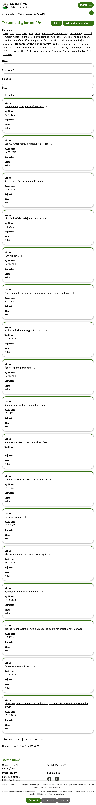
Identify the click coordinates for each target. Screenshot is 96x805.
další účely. (57, 787)
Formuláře (26, 37)
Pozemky (56, 51)
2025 (31, 33)
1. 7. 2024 (9, 637)
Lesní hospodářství (13, 40)
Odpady (64, 47)
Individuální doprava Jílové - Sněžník (53, 37)
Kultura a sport (82, 37)
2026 (37, 33)
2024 (24, 33)
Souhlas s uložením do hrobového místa (28, 442)
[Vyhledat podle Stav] (48, 95)
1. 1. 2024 (9, 226)
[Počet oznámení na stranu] (38, 739)
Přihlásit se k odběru (78, 23)
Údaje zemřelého (16, 517)
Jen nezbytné (49, 800)
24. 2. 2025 (10, 562)
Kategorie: (7, 30)
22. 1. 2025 (10, 525)
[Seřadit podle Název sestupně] (11, 61)
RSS (57, 23)
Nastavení (63, 800)
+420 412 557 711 (58, 765)
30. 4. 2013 (10, 114)
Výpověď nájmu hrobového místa (24, 591)
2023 (18, 33)
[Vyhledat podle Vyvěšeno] (48, 75)
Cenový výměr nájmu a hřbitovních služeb (29, 143)
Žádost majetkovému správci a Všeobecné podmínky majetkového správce (46, 629)
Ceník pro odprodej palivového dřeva (26, 106)
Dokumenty (76, 33)
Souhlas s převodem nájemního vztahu (27, 405)
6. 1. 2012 (9, 301)
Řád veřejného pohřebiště (20, 367)
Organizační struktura (81, 47)
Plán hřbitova (14, 255)
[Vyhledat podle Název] (48, 65)
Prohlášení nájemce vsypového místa (26, 330)
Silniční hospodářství (74, 51)
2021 (5, 33)
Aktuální (9, 128)
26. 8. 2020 (10, 189)
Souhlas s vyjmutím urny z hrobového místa (30, 479)
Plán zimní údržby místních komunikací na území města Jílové (40, 293)
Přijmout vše (33, 800)
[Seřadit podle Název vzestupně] (11, 60)
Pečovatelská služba (14, 51)
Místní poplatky (33, 40)
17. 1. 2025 (10, 413)
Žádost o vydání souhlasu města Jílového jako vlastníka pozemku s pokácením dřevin (46, 705)
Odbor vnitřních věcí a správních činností (36, 47)
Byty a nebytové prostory (55, 33)
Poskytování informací (38, 51)
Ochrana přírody (52, 40)
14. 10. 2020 (10, 152)
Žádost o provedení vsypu (20, 666)
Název (6, 61)
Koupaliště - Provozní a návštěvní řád (26, 181)
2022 (12, 33)
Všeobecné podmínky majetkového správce (30, 554)
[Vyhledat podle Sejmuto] (48, 85)
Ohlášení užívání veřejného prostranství (28, 218)
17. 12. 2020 (10, 338)
